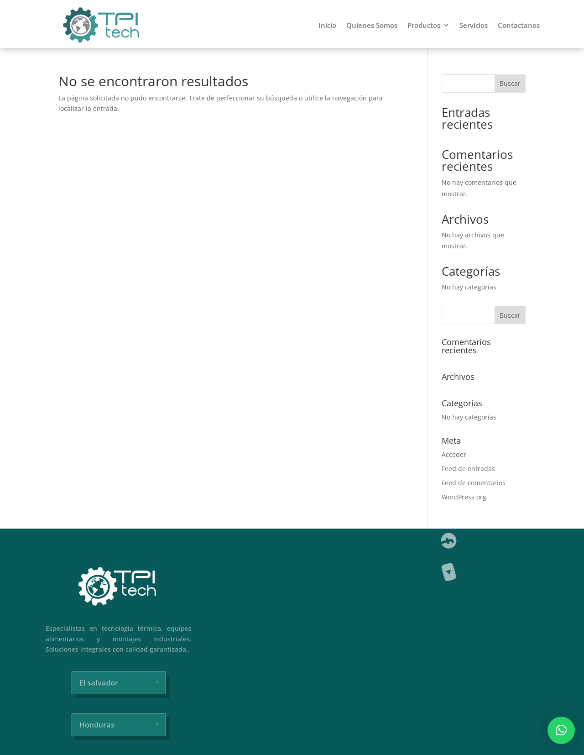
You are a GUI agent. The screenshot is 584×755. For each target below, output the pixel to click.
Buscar (510, 83)
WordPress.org (464, 497)
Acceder (454, 454)
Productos (423, 25)
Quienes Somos (371, 25)
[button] (561, 730)
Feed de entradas (468, 468)
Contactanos (519, 25)
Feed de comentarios (474, 482)
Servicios (473, 25)
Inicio (327, 25)
